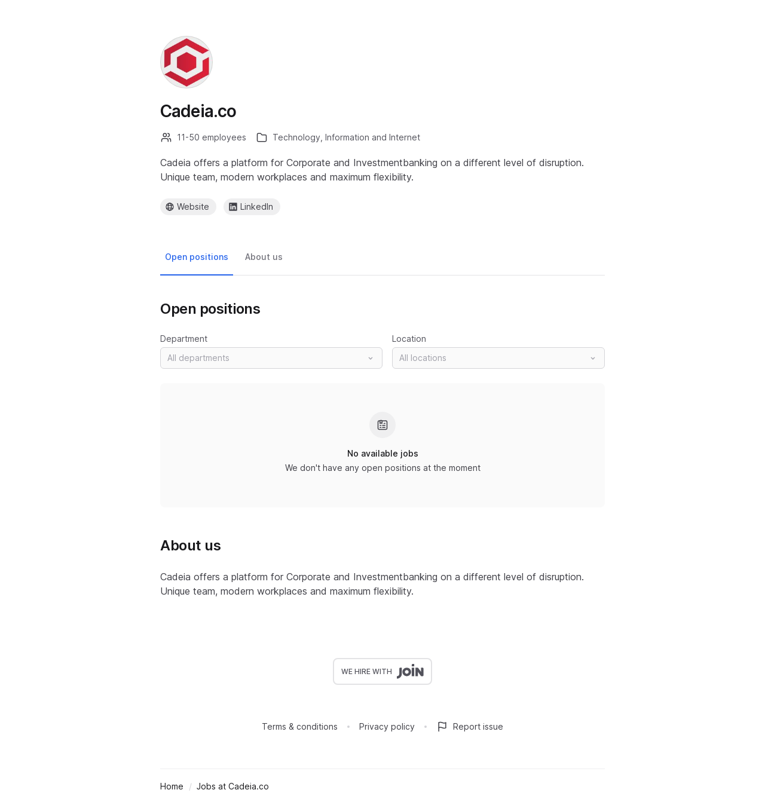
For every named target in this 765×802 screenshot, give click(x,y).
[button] (271, 358)
